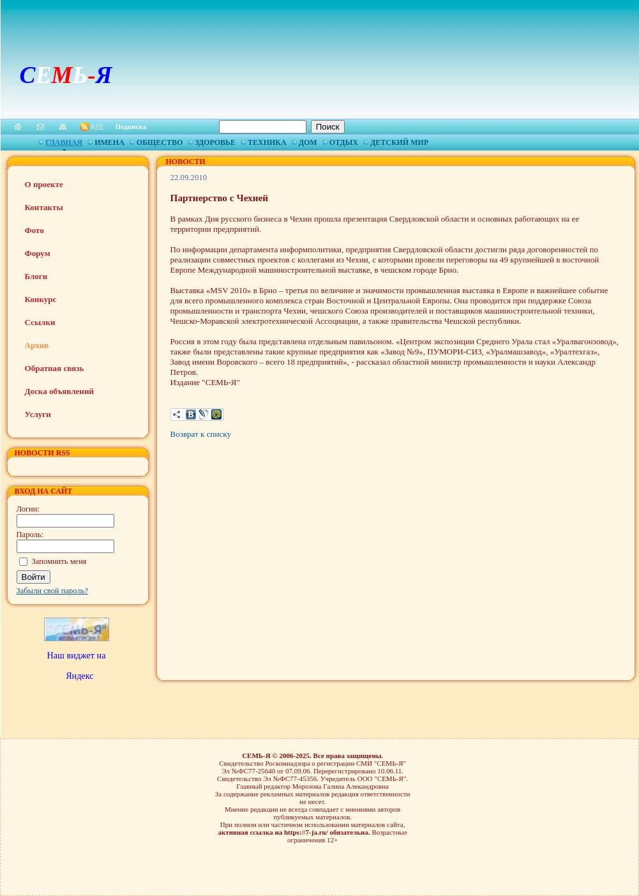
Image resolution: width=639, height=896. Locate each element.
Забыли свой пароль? (53, 590)
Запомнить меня (59, 561)
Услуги (38, 414)
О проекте (44, 184)
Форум (37, 253)
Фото (34, 230)
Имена (109, 142)
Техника (267, 142)
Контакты (44, 207)
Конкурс (41, 299)
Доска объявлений (59, 391)
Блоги (36, 276)
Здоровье (215, 142)
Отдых (343, 142)
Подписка (131, 126)
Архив (37, 345)
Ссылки (40, 322)
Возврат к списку (200, 434)
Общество (160, 142)
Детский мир (399, 142)
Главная (63, 142)
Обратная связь (54, 368)
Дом (308, 142)
